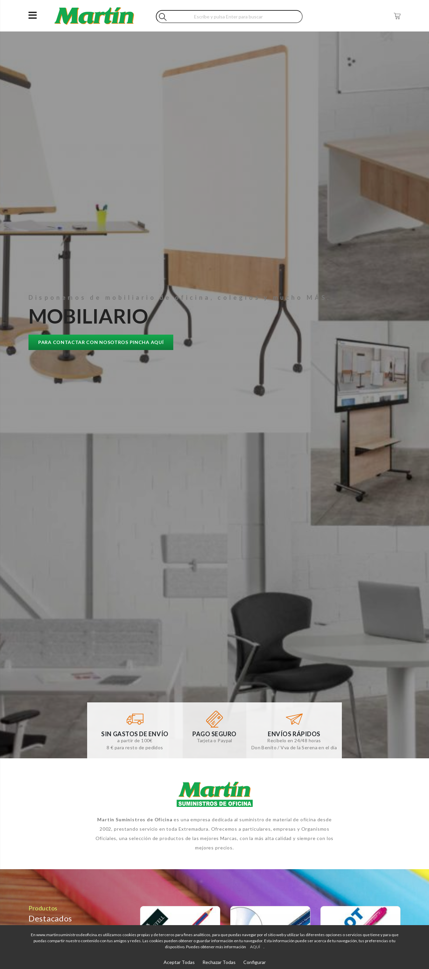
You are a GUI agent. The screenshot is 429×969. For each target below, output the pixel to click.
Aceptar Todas (179, 962)
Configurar (254, 962)
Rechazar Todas (219, 962)
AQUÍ (255, 946)
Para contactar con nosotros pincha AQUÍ (101, 342)
